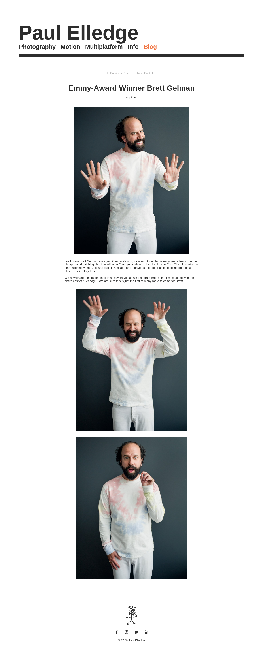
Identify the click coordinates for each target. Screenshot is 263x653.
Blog (150, 46)
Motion (70, 46)
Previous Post (119, 73)
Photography (37, 46)
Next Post (143, 73)
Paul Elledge (78, 32)
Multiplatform (104, 46)
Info (133, 46)
